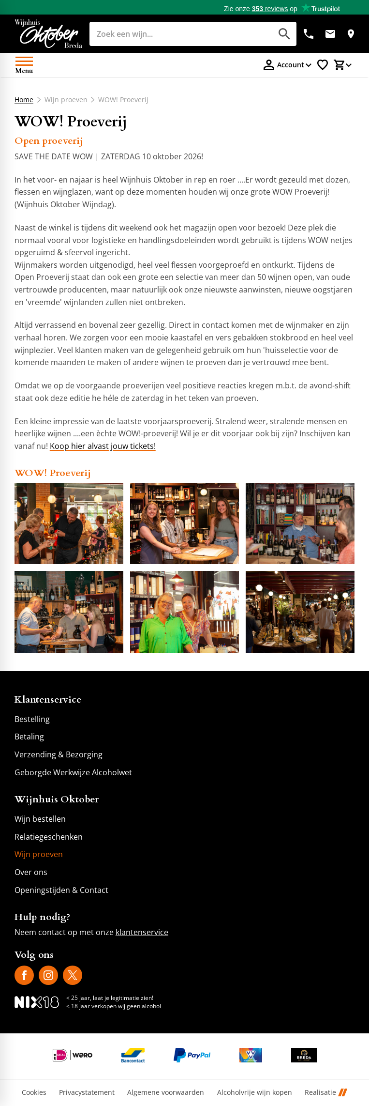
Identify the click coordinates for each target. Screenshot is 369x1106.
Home (24, 99)
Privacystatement (87, 1093)
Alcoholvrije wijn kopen (254, 1093)
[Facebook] (24, 975)
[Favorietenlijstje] (322, 65)
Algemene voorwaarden (165, 1093)
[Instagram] (48, 975)
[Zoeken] (170, 34)
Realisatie (326, 1093)
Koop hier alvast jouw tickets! (103, 446)
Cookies (34, 1093)
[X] (72, 975)
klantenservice (142, 932)
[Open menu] (24, 65)
